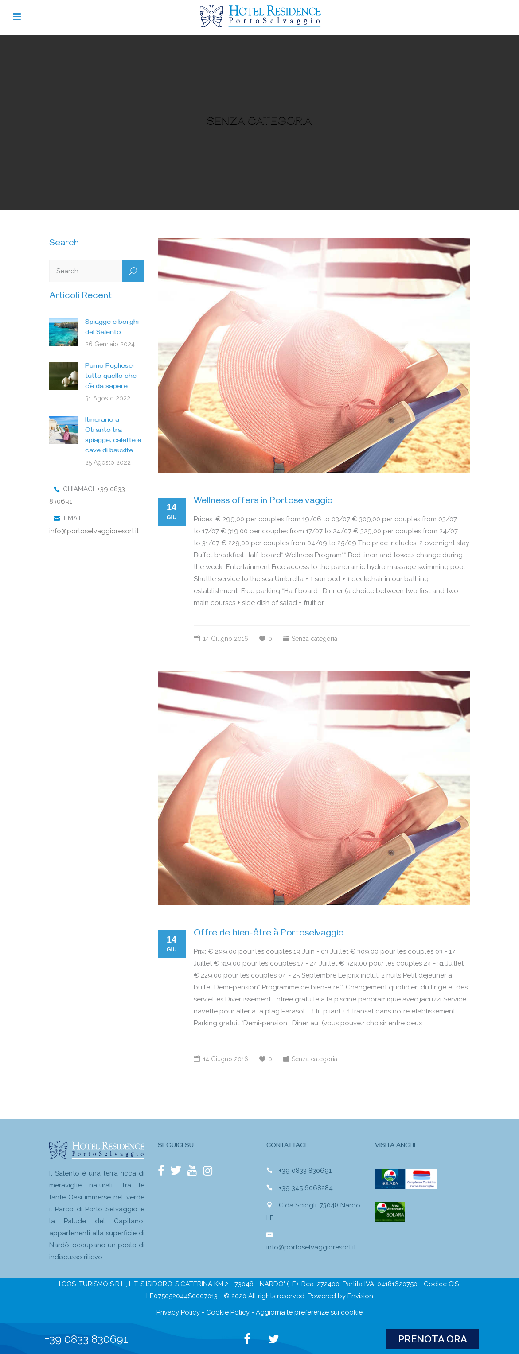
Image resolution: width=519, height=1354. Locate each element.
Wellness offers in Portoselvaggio (263, 502)
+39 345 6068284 (306, 1187)
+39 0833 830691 (305, 1170)
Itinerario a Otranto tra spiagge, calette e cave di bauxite (113, 436)
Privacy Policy (178, 1312)
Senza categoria (314, 638)
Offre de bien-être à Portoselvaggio (268, 934)
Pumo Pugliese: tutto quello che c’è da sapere (111, 377)
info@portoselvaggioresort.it (94, 531)
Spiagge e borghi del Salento (112, 328)
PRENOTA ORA (432, 1339)
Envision (360, 1296)
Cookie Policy (228, 1312)
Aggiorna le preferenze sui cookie (309, 1312)
